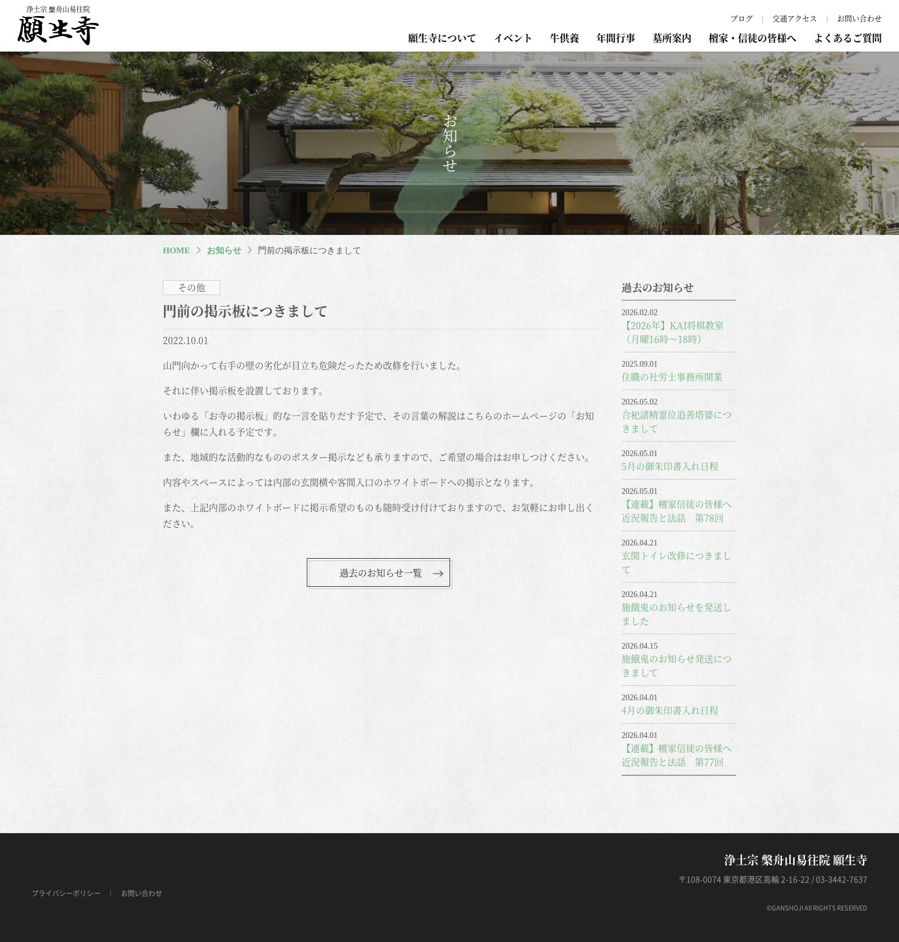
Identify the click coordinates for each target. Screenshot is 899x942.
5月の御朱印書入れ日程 (670, 466)
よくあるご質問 (848, 37)
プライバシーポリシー (66, 893)
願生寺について (442, 37)
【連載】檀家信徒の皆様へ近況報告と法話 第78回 (677, 510)
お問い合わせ (859, 18)
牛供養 (564, 37)
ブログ (741, 18)
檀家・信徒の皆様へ (752, 37)
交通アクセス (794, 18)
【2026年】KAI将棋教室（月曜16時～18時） (673, 332)
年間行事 (615, 37)
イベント (513, 37)
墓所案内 (671, 37)
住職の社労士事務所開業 (672, 376)
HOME (176, 250)
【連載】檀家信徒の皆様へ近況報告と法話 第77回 (677, 754)
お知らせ (224, 250)
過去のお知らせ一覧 (380, 572)
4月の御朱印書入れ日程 (670, 710)
